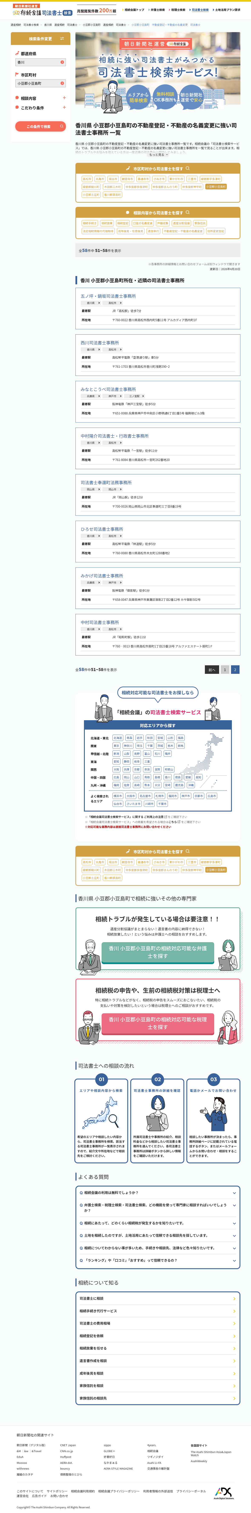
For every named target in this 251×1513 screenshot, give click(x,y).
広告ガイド (39, 1496)
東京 (116, 746)
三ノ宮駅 (134, 396)
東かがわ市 (176, 179)
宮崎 (167, 785)
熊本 (147, 785)
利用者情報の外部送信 (158, 1491)
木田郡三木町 (112, 187)
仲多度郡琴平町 (192, 187)
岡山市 (112, 489)
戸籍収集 (162, 223)
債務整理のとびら (71, 1474)
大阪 (116, 769)
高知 (198, 777)
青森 (129, 738)
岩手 (139, 738)
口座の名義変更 (143, 223)
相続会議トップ (134, 10)
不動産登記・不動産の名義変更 (183, 231)
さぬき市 (158, 179)
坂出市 (113, 179)
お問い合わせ (59, 1496)
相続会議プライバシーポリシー (119, 1491)
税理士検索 (178, 10)
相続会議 (152, 1451)
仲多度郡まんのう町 (165, 187)
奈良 (147, 769)
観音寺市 (127, 179)
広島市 (212, 796)
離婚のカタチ (25, 1474)
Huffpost (65, 1457)
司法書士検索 (200, 10)
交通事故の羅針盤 (158, 1468)
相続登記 (122, 223)
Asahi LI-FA (154, 1463)
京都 (137, 769)
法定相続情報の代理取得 (98, 231)
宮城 (160, 738)
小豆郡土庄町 (91, 195)
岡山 (126, 777)
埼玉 (139, 746)
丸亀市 (100, 179)
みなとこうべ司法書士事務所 (108, 389)
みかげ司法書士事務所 (102, 576)
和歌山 (169, 769)
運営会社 (23, 1496)
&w (26, 1451)
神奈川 (128, 746)
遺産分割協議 (181, 223)
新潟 (116, 753)
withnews (23, 1468)
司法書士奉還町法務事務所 (106, 482)
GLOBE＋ (109, 1451)
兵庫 (126, 769)
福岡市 (173, 796)
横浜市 (118, 796)
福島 (180, 738)
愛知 (116, 761)
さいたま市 (133, 804)
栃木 (170, 746)
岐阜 (137, 761)
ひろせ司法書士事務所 (102, 529)
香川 (167, 777)
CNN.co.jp (66, 1451)
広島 (116, 777)
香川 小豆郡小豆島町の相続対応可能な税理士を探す (158, 1023)
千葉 (150, 746)
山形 (170, 738)
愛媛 (188, 777)
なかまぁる (111, 1463)
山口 (137, 777)
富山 (147, 753)
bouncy (65, 1468)
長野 (137, 753)
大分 (157, 785)
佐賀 (126, 785)
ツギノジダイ (155, 1457)
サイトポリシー (57, 1491)
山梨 (126, 753)
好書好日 (109, 1457)
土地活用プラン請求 (227, 10)
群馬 (180, 746)
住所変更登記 (215, 231)
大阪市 (131, 796)
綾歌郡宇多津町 (211, 179)
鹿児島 (179, 785)
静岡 (126, 761)
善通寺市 (143, 179)
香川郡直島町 (112, 195)
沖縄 (191, 785)
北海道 (118, 738)
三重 (147, 761)
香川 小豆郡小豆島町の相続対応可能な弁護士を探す (158, 951)
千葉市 (162, 804)
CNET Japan (68, 1445)
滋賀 (157, 769)
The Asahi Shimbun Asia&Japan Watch (211, 1453)
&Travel (36, 1451)
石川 (157, 753)
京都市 (199, 796)
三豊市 (192, 179)
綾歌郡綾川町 (91, 187)
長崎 (137, 785)
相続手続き (90, 223)
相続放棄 (106, 223)
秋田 (150, 738)
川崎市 (149, 804)
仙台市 (118, 804)
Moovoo (22, 1463)
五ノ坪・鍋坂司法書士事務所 (108, 296)
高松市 (87, 179)
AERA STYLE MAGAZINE (118, 1468)
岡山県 (91, 489)
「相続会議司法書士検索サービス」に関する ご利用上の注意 (127, 817)
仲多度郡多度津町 (137, 187)
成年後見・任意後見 (130, 231)
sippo (107, 1445)
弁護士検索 (158, 10)
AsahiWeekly (199, 1461)
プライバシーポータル (191, 1491)
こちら (174, 822)
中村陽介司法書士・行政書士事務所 (115, 436)
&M (19, 1451)
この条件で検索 (38, 126)
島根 (157, 777)
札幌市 (160, 796)
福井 (167, 753)
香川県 (91, 303)
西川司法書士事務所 (100, 342)
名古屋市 (145, 796)
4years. (151, 1445)
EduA (20, 1457)
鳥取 (147, 777)
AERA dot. (66, 1463)
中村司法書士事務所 (100, 622)
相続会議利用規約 (83, 1491)
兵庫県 (91, 396)
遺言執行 (153, 231)
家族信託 (200, 223)
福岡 (116, 785)
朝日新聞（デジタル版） (32, 1445)
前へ (211, 669)
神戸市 (112, 396)
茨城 (160, 746)
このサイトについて (30, 1491)
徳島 (178, 777)
